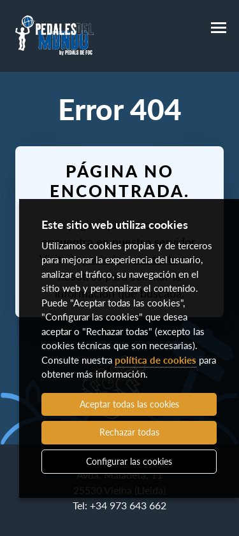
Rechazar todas (129, 432)
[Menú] (218, 28)
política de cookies (155, 360)
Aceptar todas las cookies (129, 404)
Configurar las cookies (129, 461)
